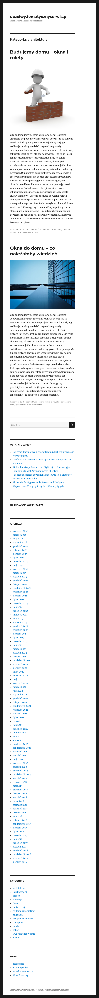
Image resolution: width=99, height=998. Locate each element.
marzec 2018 (19, 812)
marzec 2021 (19, 732)
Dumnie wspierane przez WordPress (53, 990)
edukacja (17, 899)
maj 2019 (17, 785)
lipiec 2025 (18, 557)
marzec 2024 (19, 614)
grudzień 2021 (20, 698)
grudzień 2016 (20, 850)
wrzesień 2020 (20, 751)
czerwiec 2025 (20, 561)
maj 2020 (18, 759)
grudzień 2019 (20, 770)
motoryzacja (19, 907)
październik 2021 (22, 706)
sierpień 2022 (20, 668)
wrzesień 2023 (20, 630)
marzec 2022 (19, 687)
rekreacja (18, 914)
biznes (16, 895)
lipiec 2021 (18, 717)
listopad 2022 (20, 656)
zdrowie (17, 937)
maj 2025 (18, 565)
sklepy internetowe (23, 918)
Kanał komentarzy (23, 971)
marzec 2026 (20, 534)
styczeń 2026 (20, 542)
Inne (15, 903)
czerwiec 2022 (20, 675)
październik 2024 (22, 588)
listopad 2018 (20, 793)
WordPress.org (20, 975)
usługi (16, 930)
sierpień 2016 (20, 862)
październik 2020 (22, 747)
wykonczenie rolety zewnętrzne (24, 232)
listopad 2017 (20, 820)
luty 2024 (18, 618)
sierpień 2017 (20, 827)
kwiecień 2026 (20, 531)
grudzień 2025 (20, 546)
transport (18, 922)
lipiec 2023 (18, 637)
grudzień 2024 (20, 580)
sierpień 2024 (20, 595)
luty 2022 (18, 690)
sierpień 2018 (20, 797)
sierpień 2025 (20, 553)
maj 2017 (17, 839)
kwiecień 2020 (20, 763)
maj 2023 (18, 645)
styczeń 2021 (19, 740)
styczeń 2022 (20, 694)
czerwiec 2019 (20, 782)
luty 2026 (18, 538)
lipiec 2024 (18, 599)
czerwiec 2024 (20, 603)
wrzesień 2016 (20, 858)
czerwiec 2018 (20, 804)
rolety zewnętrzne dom (61, 229)
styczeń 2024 (20, 622)
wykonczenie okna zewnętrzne (28, 405)
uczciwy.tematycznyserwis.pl (38, 16)
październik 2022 (22, 660)
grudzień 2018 (20, 789)
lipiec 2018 (18, 801)
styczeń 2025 (20, 576)
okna (53, 402)
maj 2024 (18, 607)
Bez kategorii (20, 892)
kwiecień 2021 (20, 728)
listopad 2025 (20, 550)
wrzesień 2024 (20, 591)
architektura (31, 229)
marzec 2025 (19, 572)
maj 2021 (17, 725)
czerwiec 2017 (20, 835)
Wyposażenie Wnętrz (24, 933)
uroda (16, 926)
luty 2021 (17, 736)
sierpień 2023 (20, 633)
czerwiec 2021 (20, 721)
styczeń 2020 (20, 766)
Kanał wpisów (20, 967)
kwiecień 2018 (20, 808)
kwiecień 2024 (20, 611)
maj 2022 (18, 679)
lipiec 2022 (18, 671)
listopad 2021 (20, 702)
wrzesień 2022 (20, 664)
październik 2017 (22, 823)
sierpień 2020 (20, 755)
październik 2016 (22, 854)
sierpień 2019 (20, 778)
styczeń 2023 (20, 652)
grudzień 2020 (20, 744)
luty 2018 (17, 816)
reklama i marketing (24, 911)
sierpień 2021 (20, 713)
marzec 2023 (19, 649)
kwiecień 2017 (20, 843)
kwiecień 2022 (20, 683)
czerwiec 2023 (20, 641)
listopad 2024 (20, 584)
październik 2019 (22, 774)
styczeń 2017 (19, 846)
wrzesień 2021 (20, 709)
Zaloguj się (18, 963)
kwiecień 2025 (20, 569)
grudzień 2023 (20, 626)
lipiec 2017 (18, 831)
